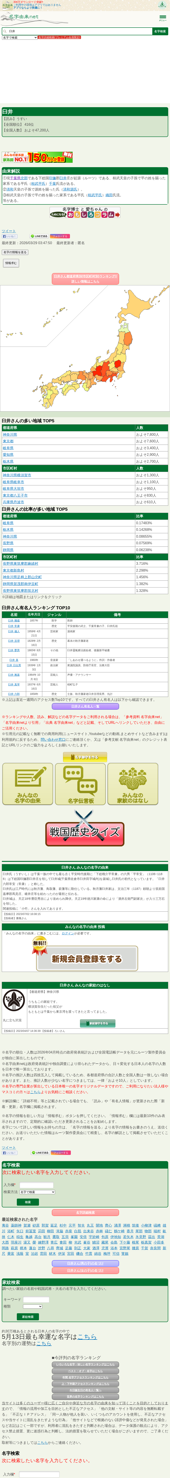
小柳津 (146, 1225)
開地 (99, 1225)
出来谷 (88, 1231)
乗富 (10, 1253)
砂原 (36, 1225)
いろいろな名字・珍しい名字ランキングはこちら (85, 1364)
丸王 (90, 1225)
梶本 (23, 1248)
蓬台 (32, 1248)
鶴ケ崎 (119, 1231)
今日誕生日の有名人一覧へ (85, 1390)
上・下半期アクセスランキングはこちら (85, 1383)
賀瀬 (27, 1225)
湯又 (27, 1242)
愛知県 (8, 454)
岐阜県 (8, 448)
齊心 (108, 1225)
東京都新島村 (13, 570)
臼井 (63, 178)
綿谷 (97, 1253)
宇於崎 (94, 1237)
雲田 (43, 1253)
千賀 (144, 1248)
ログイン (68, 933)
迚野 (41, 1248)
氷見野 (140, 1237)
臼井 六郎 (13, 694)
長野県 (8, 543)
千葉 (52, 183)
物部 (148, 1231)
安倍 (83, 1237)
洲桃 (126, 1225)
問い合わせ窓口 (53, 739)
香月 (130, 1231)
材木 (52, 1253)
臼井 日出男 (14, 665)
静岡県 (8, 550)
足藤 (68, 1248)
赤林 (99, 1231)
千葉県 (15, 178)
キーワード (12, 1299)
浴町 (10, 1231)
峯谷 (86, 1242)
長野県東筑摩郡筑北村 (20, 591)
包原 (104, 1237)
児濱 (104, 1248)
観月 (46, 1237)
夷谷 (5, 1225)
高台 (38, 1237)
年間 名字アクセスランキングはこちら (85, 1377)
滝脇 (59, 1231)
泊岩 (34, 1253)
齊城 (59, 1248)
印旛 (52, 178)
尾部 (139, 1231)
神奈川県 (10, 434)
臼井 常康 (13, 626)
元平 (72, 1225)
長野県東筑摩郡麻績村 (20, 563)
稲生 (19, 1237)
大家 (86, 1248)
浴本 (114, 1248)
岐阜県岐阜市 (13, 482)
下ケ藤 (125, 1242)
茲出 (151, 1237)
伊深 (61, 1253)
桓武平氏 (38, 183)
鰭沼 (95, 1242)
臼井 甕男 (13, 650)
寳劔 (124, 1253)
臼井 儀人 (13, 631)
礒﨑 (157, 1225)
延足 (54, 1225)
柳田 (50, 1231)
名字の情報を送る (15, 252)
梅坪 (106, 1253)
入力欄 (9, 1185)
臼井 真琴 (13, 684)
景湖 (160, 1237)
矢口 (19, 1231)
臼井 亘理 (13, 640)
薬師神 (16, 1225)
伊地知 (115, 1237)
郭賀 (45, 1225)
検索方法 (11, 1192)
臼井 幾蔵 (13, 620)
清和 (10, 189)
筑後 (135, 1225)
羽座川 (16, 1242)
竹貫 (88, 1253)
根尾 (135, 1242)
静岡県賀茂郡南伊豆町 (20, 584)
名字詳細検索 (85, 1212)
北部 (24, 178)
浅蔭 (19, 1253)
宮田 (70, 1253)
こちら (35, 1092)
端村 (157, 1231)
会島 (114, 1242)
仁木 (10, 1237)
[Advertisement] (85, 71)
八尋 (50, 1248)
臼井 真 (14, 660)
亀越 (29, 1237)
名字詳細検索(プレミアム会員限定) (59, 37)
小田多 (159, 1242)
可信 (116, 1253)
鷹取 (56, 1237)
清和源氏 (70, 189)
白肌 (77, 1231)
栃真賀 (146, 1242)
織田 (109, 195)
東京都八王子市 (15, 495)
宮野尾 (125, 1248)
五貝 (65, 1237)
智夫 (81, 1225)
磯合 (79, 1253)
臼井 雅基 (13, 674)
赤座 (68, 1231)
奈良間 (155, 1248)
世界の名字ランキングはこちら (85, 1396)
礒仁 (108, 1231)
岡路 (5, 1248)
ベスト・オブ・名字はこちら (85, 1371)
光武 (77, 1242)
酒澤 (95, 1248)
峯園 (74, 1237)
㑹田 (63, 1242)
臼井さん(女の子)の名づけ (85, 1270)
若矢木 (128, 1237)
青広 (54, 1242)
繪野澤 (43, 1242)
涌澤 (117, 1225)
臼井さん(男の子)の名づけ (85, 1263)
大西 (5, 1242)
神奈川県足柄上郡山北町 (22, 577)
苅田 (41, 1231)
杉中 (63, 1225)
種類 (7, 1306)
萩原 (14, 1248)
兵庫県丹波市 (13, 502)
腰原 (135, 1248)
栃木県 (8, 461)
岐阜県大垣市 (13, 488)
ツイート (9, 231)
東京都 (8, 441)
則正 (77, 1248)
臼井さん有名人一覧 (85, 706)
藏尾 (104, 1242)
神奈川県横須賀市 (17, 475)
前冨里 (30, 1231)
